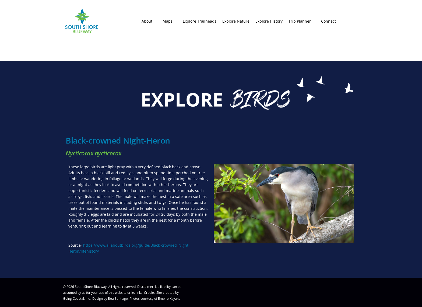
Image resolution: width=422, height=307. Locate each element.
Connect (331, 21)
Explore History (269, 21)
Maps (170, 21)
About (149, 21)
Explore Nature (235, 21)
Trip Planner (302, 21)
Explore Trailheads (199, 21)
